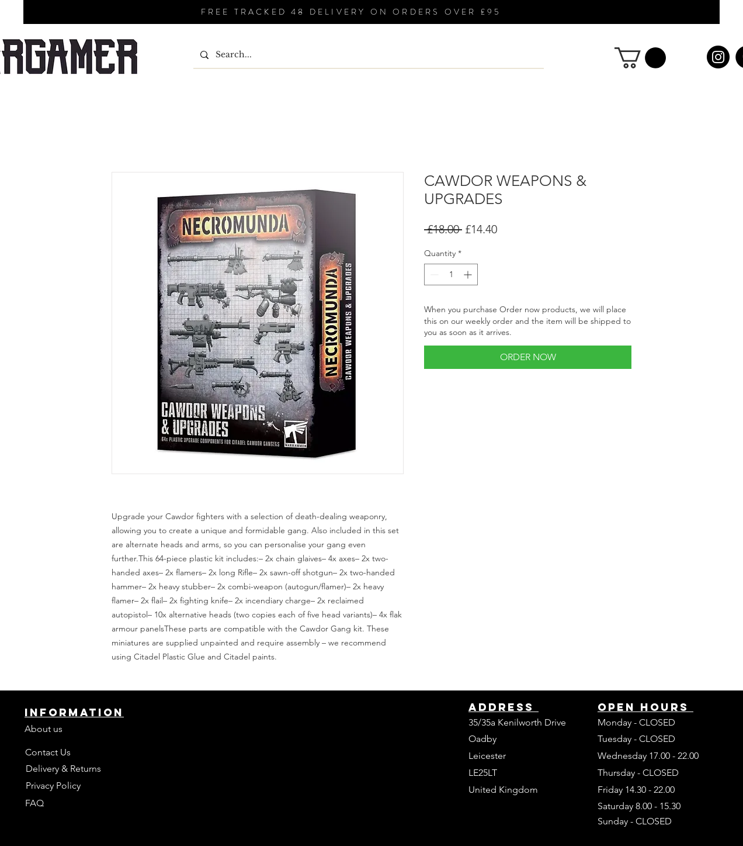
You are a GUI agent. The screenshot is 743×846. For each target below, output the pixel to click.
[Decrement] (433, 274)
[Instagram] (718, 57)
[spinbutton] (450, 274)
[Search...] (367, 55)
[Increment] (468, 274)
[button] (640, 57)
